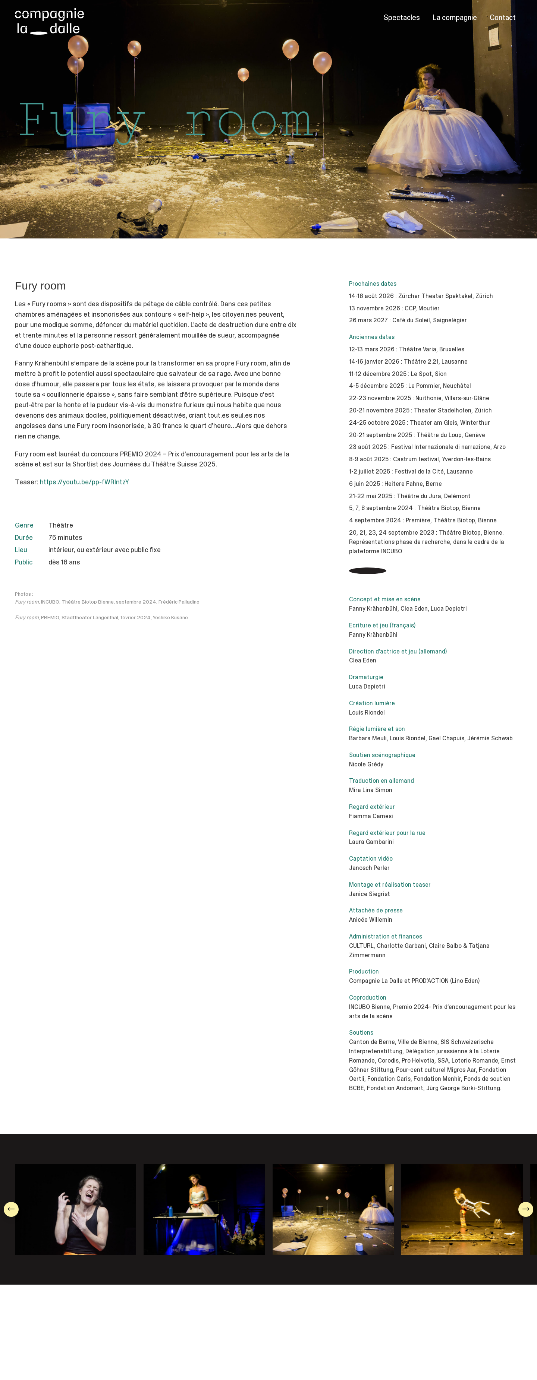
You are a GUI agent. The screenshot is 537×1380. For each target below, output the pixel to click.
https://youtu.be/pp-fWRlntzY (85, 482)
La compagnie (455, 17)
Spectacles (402, 17)
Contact (503, 17)
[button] (11, 1209)
